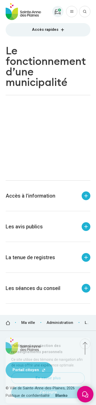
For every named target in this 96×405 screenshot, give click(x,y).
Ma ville (28, 322)
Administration (60, 322)
